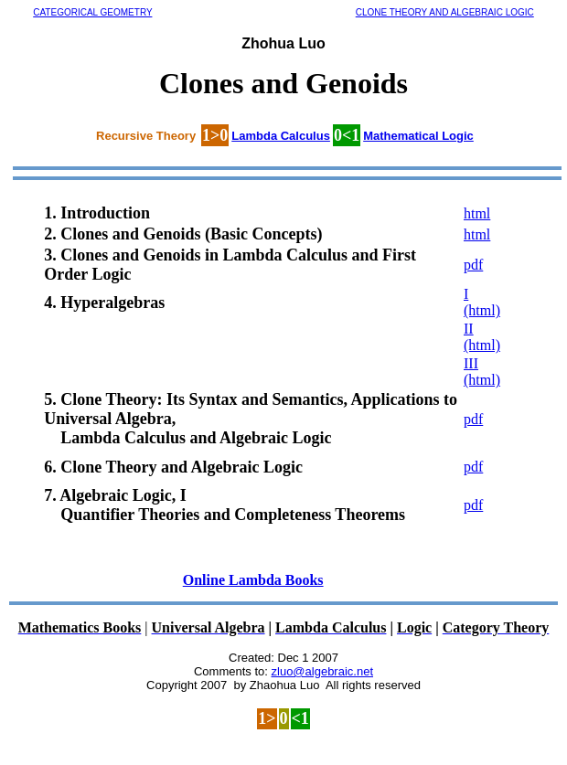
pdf (473, 264)
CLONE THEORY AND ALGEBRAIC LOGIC (445, 12)
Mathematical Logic (418, 136)
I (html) (482, 302)
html (477, 213)
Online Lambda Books (253, 580)
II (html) (482, 337)
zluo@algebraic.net (322, 671)
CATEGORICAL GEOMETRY (92, 12)
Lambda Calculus (280, 136)
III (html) (482, 372)
